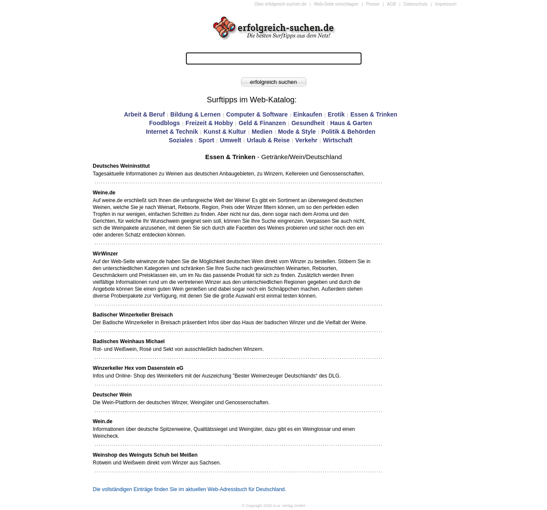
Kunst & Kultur (225, 131)
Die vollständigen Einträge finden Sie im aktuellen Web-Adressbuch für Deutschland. (189, 489)
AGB (391, 4)
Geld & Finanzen (262, 123)
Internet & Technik (172, 131)
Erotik (336, 114)
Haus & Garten (351, 123)
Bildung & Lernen (195, 114)
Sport (206, 140)
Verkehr (306, 140)
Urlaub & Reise (268, 140)
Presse (372, 4)
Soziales (181, 140)
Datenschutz (416, 4)
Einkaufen (308, 114)
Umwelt (230, 140)
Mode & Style (297, 131)
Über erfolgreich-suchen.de (280, 4)
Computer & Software (256, 114)
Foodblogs (164, 123)
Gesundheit (307, 123)
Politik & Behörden (348, 131)
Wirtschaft (337, 140)
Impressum (445, 4)
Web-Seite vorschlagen (336, 4)
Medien (262, 131)
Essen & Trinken (373, 114)
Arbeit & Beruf (144, 114)
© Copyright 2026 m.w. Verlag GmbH (274, 506)
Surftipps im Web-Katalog (251, 99)
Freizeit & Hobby (209, 123)
